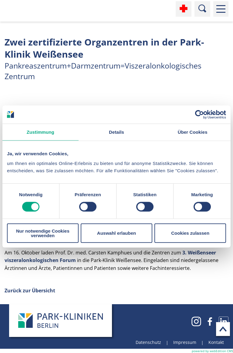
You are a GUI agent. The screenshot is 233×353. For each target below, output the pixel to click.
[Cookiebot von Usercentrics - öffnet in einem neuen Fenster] (199, 114)
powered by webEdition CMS (212, 351)
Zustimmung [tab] (40, 132)
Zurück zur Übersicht (30, 290)
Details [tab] (116, 132)
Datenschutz (148, 342)
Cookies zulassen (190, 233)
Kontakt (216, 342)
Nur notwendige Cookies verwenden (42, 233)
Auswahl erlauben (116, 233)
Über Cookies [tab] (193, 132)
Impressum (184, 342)
